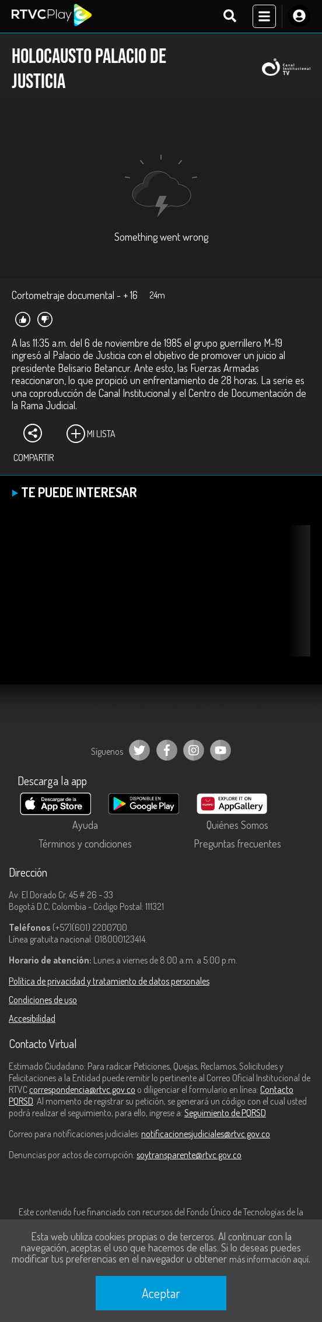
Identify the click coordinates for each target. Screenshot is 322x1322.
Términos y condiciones (85, 843)
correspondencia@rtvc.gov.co (82, 1089)
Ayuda (85, 824)
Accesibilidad (32, 1018)
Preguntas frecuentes (237, 843)
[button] (295, 600)
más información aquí (269, 1259)
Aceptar (161, 1293)
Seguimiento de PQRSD (225, 1113)
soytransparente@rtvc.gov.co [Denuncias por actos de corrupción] (189, 1155)
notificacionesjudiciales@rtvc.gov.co (205, 1134)
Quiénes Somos (237, 824)
